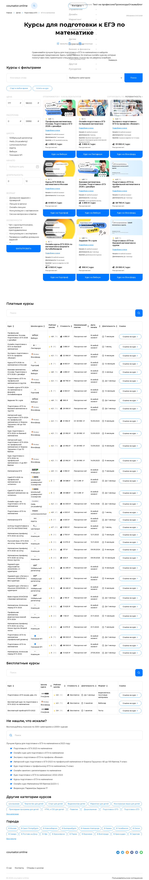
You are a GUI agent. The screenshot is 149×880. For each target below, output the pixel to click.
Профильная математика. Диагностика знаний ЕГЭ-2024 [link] (17, 617)
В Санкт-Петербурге (37, 828)
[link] (60, 154)
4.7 (52, 529)
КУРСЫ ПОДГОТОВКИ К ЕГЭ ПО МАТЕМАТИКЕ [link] (18, 529)
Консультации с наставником (24, 211)
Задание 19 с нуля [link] (15, 402)
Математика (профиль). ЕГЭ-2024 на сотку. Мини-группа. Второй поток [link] (18, 629)
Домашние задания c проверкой (20, 199)
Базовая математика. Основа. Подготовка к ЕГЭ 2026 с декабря (93, 184)
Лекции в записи (18, 204)
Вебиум (14, 152)
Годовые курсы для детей (122, 113)
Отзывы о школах (36, 864)
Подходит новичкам (20, 240)
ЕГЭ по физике (118, 108)
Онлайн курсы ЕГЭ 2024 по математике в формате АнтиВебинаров (60, 246)
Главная (9, 13)
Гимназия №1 (16, 155)
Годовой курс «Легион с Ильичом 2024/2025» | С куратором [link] (18, 590)
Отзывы (129, 6)
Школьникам (17, 808)
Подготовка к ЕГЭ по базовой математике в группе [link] (17, 410)
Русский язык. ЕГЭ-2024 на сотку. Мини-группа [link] (18, 544)
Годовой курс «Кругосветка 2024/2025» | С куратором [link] (14, 569)
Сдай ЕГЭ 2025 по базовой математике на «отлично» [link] (18, 494)
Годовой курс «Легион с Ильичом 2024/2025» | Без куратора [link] (18, 580)
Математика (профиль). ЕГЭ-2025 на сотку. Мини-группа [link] (18, 559)
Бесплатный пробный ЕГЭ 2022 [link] (21, 714)
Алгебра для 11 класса (55, 237)
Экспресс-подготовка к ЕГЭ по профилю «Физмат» (126, 123)
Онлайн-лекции (18, 207)
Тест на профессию (94, 6)
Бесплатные (96, 43)
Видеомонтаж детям (98, 808)
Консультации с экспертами (24, 231)
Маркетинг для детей (127, 808)
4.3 (118, 119)
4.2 (52, 506)
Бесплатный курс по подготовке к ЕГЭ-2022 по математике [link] (23, 707)
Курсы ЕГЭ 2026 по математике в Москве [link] (17, 365)
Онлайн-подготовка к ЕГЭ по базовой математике (93, 123)
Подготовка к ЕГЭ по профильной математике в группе (126, 184)
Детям (18, 13)
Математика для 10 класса (57, 174)
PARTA (13, 148)
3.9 (57, 699)
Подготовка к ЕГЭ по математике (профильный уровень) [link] (18, 639)
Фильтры (53, 43)
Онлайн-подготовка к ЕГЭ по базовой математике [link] (17, 348)
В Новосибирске (62, 828)
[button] (34, 5)
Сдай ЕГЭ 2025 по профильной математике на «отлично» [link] (15, 482)
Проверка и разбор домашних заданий (25, 235)
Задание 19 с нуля (88, 241)
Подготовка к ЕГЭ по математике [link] (17, 514)
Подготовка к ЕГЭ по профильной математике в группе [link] (17, 382)
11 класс (50, 104)
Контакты (19, 864)
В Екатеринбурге (85, 828)
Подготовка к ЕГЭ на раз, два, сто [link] (22, 699)
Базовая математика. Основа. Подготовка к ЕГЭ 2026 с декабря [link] (17, 374)
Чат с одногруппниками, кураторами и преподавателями (25, 226)
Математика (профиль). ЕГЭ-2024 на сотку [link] (18, 536)
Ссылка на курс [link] (130, 339)
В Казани (134, 828)
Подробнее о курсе (54, 130)
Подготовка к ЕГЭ (30, 13)
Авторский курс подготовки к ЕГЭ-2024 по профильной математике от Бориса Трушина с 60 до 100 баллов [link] (18, 423)
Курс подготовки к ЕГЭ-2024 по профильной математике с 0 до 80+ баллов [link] (17, 462)
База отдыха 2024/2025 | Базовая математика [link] (18, 600)
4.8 (52, 119)
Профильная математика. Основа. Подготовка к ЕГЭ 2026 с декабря (60, 124)
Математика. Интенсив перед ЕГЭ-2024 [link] (18, 608)
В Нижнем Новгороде (111, 828)
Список (74, 43)
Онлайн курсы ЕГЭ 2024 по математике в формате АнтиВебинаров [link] (18, 392)
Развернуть (113, 60)
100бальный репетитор (21, 138)
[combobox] (77, 739)
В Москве (15, 828)
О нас (9, 864)
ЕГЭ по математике (54, 108)
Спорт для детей (71, 808)
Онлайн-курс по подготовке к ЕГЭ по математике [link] (17, 505)
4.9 (52, 473)
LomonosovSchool (18, 145)
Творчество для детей (43, 808)
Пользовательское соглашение (127, 874)
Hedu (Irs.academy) (19, 141)
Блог (140, 6)
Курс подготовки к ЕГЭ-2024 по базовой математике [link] (17, 435)
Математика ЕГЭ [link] (15, 473)
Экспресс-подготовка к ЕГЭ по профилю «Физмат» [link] (18, 357)
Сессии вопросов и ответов (23, 214)
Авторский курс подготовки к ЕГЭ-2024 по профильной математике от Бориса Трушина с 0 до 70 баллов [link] (18, 448)
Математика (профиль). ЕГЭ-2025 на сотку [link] (18, 551)
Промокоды (114, 6)
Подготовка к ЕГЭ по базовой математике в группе (123, 243)
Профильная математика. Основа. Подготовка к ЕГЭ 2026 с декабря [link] (18, 338)
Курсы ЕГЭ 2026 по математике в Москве (58, 183)
